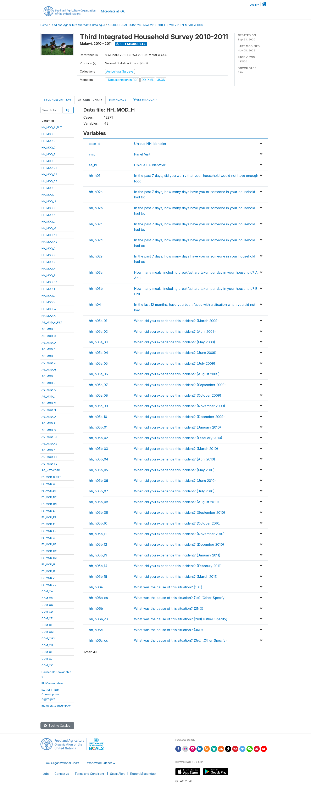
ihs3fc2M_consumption (56, 705)
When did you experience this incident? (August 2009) (177, 374)
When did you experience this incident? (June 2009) (175, 353)
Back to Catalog (57, 725)
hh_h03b (96, 289)
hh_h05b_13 (98, 555)
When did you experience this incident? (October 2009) (177, 395)
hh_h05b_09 (98, 512)
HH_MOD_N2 (49, 241)
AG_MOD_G (48, 362)
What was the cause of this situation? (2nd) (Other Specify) (180, 619)
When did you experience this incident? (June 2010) (175, 481)
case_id (94, 144)
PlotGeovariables (52, 683)
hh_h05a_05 (98, 363)
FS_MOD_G (48, 537)
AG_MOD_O (48, 416)
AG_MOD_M (48, 403)
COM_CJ (46, 658)
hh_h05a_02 (98, 331)
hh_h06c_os (98, 640)
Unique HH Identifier (150, 144)
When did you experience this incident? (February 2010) (178, 438)
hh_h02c (95, 224)
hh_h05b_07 (98, 491)
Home (44, 25)
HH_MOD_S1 (48, 275)
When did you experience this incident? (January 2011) (177, 555)
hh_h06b (96, 608)
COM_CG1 (47, 631)
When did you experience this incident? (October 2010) (177, 523)
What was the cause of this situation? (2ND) (168, 608)
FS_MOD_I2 (48, 571)
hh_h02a (95, 192)
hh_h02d (95, 240)
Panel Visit (142, 154)
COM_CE (46, 618)
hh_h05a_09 (98, 406)
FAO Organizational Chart (62, 763)
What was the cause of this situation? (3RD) (168, 630)
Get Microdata (131, 44)
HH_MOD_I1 (48, 194)
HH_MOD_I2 (48, 201)
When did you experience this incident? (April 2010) (174, 459)
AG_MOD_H (48, 369)
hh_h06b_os (98, 619)
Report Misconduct (143, 773)
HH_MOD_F (48, 161)
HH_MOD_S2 (49, 282)
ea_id (93, 165)
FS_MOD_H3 (49, 557)
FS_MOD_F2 (48, 530)
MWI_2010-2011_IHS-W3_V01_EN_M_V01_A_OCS (173, 25)
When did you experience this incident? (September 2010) (179, 512)
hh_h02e (95, 256)
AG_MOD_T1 (49, 456)
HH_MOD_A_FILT (51, 127)
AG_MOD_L (48, 396)
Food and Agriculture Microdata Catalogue (78, 25)
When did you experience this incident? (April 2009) (175, 331)
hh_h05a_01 (98, 321)
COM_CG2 (48, 638)
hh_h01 (94, 176)
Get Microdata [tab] (145, 99)
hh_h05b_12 (98, 544)
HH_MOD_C (48, 140)
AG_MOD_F (48, 356)
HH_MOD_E (48, 154)
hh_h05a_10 (98, 417)
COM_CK (47, 665)
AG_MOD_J (48, 383)
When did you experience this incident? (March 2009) (176, 321)
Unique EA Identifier (150, 165)
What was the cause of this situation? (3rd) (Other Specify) (180, 640)
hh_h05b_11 (98, 534)
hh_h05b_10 (98, 523)
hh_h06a (96, 587)
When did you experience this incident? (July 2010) (174, 491)
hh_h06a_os (98, 598)
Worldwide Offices (99, 763)
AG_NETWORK (50, 470)
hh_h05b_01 (98, 427)
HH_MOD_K (48, 214)
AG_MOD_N (48, 409)
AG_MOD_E (48, 349)
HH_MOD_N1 (49, 235)
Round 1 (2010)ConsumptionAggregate (50, 694)
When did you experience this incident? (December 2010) (179, 544)
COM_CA (47, 591)
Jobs (46, 773)
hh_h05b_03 (98, 449)
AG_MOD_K (48, 389)
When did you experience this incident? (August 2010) (176, 502)
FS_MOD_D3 (49, 504)
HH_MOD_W (48, 309)
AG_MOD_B (48, 329)
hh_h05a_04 (98, 353)
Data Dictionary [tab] (90, 99)
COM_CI (46, 651)
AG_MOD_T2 (49, 463)
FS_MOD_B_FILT (51, 477)
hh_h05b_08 (98, 502)
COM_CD (47, 611)
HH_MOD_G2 (49, 174)
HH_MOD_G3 (49, 181)
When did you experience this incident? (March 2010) (176, 449)
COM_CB (47, 598)
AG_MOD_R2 (49, 443)
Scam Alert (117, 773)
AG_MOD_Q (48, 430)
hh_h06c (96, 630)
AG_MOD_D (48, 342)
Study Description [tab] (57, 99)
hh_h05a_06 (98, 374)
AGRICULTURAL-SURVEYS (124, 25)
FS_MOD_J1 (48, 577)
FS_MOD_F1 (48, 524)
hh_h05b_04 (98, 459)
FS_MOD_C (48, 483)
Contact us (62, 773)
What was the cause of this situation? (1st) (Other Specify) (180, 598)
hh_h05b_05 (98, 470)
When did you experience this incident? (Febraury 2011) (178, 566)
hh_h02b (96, 208)
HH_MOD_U (48, 295)
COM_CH (47, 645)
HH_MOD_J (48, 208)
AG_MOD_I (48, 376)
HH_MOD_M (48, 228)
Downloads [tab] (117, 99)
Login (253, 4)
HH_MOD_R (48, 268)
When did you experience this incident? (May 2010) (174, 470)
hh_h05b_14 (98, 566)
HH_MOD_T (48, 288)
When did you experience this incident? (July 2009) (174, 363)
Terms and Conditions (90, 773)
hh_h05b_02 (98, 438)
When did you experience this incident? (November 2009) (179, 406)
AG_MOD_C (48, 336)
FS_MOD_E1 (48, 510)
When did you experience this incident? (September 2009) (180, 385)
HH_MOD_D (48, 147)
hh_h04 (95, 304)
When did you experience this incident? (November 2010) (179, 534)
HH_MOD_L (48, 221)
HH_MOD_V (48, 302)
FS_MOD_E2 (48, 517)
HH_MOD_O (48, 248)
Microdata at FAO (113, 11)
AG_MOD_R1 (49, 436)
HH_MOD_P (48, 255)
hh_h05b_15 (98, 576)
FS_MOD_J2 (48, 584)
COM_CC (47, 604)
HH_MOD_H (48, 187)
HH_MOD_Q (48, 262)
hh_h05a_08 (98, 395)
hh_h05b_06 (98, 481)
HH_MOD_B (48, 134)
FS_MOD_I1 (48, 564)
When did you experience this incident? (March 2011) (175, 576)
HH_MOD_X (48, 315)
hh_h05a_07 (98, 385)
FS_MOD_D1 (48, 490)
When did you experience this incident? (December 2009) (179, 417)
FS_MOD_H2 (49, 551)
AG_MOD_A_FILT (51, 322)
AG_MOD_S (48, 450)
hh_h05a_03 (98, 342)
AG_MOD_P (48, 423)
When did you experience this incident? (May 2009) (174, 342)
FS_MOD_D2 (49, 497)
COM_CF (46, 625)
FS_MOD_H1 (48, 544)
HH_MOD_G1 (49, 167)
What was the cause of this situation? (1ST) (168, 587)
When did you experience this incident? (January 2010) (177, 427)
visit (92, 154)
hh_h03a (95, 272)
